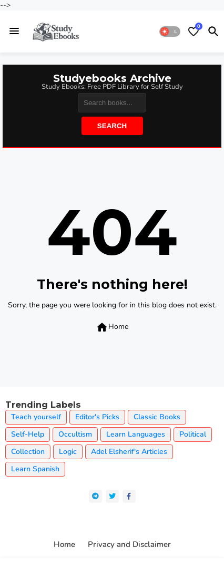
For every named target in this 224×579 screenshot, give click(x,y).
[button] (169, 31)
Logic (68, 452)
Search (112, 126)
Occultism (75, 434)
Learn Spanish (35, 469)
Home (112, 327)
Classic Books (157, 417)
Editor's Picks (97, 417)
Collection (28, 452)
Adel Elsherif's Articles (129, 452)
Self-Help (27, 434)
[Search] (112, 102)
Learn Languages (135, 434)
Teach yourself (36, 417)
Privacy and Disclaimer (129, 545)
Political (192, 434)
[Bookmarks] (193, 31)
